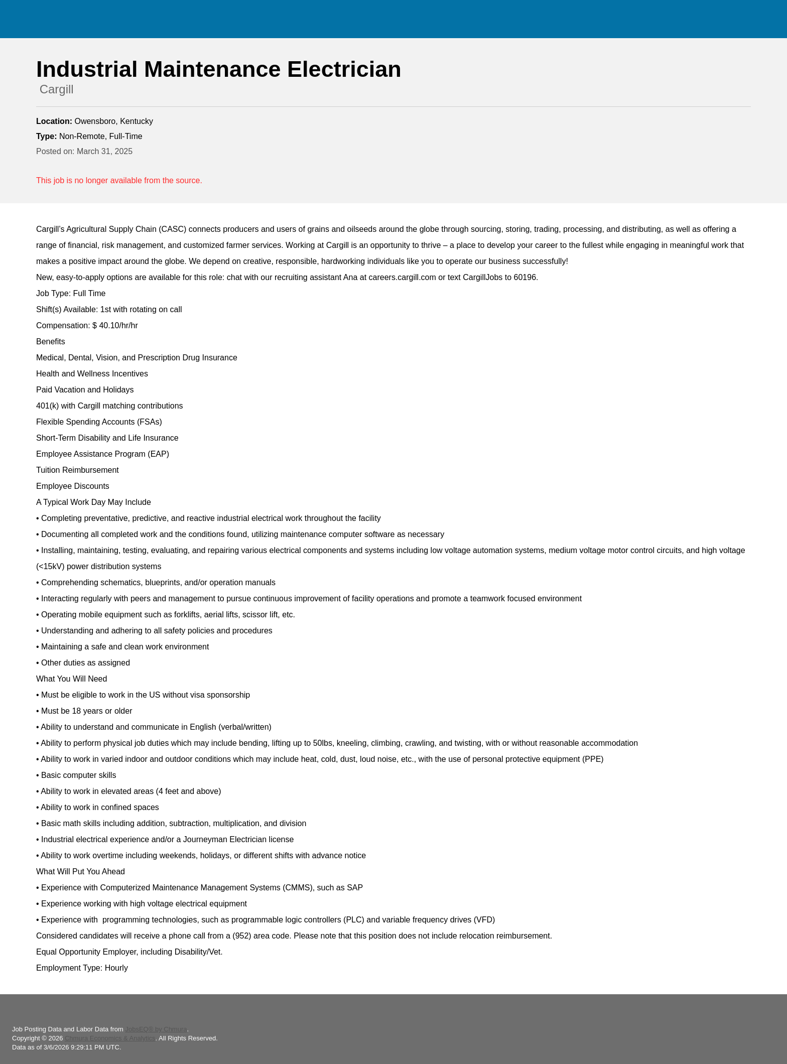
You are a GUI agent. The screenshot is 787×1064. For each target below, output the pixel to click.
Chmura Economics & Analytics (110, 1038)
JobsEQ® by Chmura (156, 1029)
